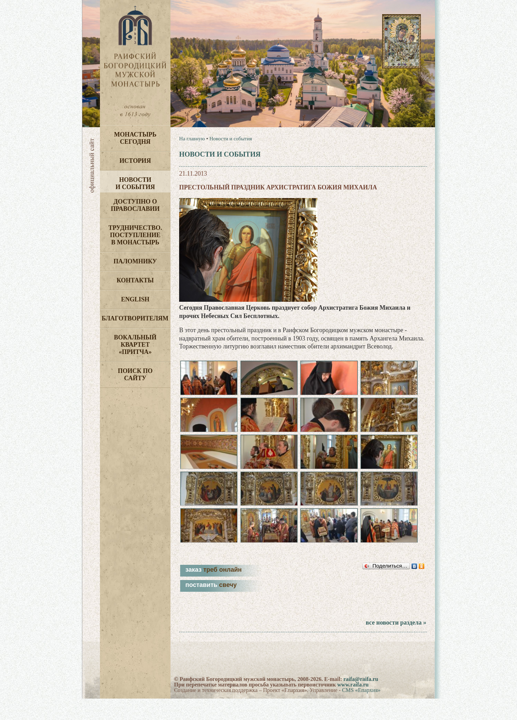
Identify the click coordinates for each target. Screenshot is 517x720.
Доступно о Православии (135, 205)
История (135, 160)
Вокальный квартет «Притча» (135, 344)
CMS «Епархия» (361, 711)
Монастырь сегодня (135, 138)
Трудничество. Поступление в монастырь (135, 235)
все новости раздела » (396, 643)
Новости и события (135, 183)
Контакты (135, 280)
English (135, 299)
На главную (192, 138)
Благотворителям (135, 318)
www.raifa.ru (353, 706)
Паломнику (135, 261)
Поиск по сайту (135, 374)
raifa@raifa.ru (360, 700)
